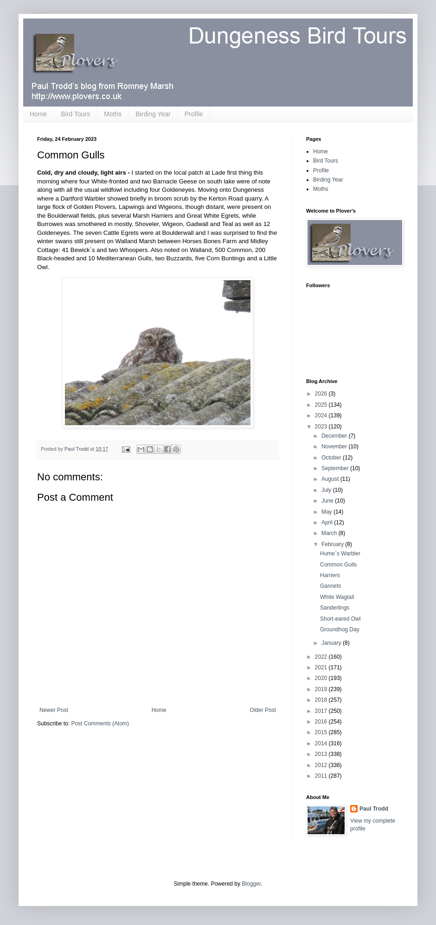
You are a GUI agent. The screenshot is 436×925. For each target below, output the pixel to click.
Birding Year (153, 114)
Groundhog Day (339, 629)
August (330, 479)
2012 (322, 765)
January (332, 643)
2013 (322, 754)
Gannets (330, 586)
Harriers (330, 575)
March (330, 533)
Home (38, 114)
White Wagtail (337, 597)
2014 (322, 743)
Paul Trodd (373, 808)
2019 (322, 689)
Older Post (263, 710)
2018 (322, 700)
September (335, 468)
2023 (322, 426)
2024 (322, 415)
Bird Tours (75, 114)
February (333, 544)
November (335, 446)
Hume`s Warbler (340, 553)
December (335, 436)
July (327, 490)
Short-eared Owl (340, 619)
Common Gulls (338, 564)
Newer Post (53, 710)
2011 (322, 776)
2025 (322, 405)
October (332, 457)
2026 (322, 393)
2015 (322, 732)
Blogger (251, 884)
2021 (322, 667)
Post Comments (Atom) (100, 723)
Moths (113, 114)
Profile (194, 114)
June (328, 500)
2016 (322, 721)
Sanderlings (334, 607)
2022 (322, 657)
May (327, 512)
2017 (322, 711)
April (327, 522)
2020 (322, 678)
